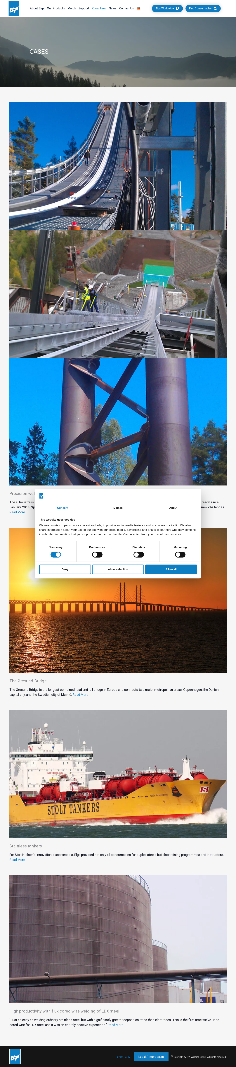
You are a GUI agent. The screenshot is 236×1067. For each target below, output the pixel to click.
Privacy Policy (123, 1057)
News (113, 8)
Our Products (56, 8)
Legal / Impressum (151, 1057)
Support (84, 8)
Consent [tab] (62, 507)
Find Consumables (200, 8)
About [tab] (173, 507)
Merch (71, 8)
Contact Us (126, 8)
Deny (65, 569)
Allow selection (118, 569)
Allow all (171, 569)
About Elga (37, 8)
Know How (99, 8)
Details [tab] (118, 507)
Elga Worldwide (165, 8)
